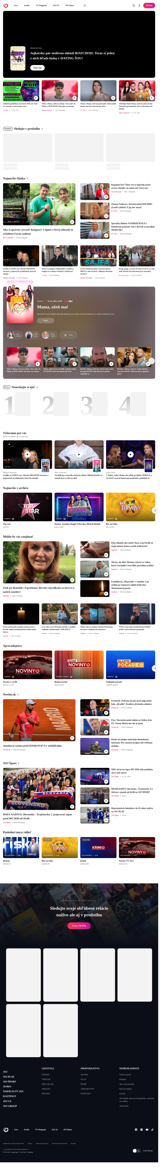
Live (16, 5)
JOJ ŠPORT (11, 1083)
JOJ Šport (69, 5)
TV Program (41, 5)
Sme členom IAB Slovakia (59, 1150)
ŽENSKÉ (45, 1075)
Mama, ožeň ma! (52, 307)
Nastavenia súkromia (42, 1150)
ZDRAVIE (46, 1089)
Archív (27, 5)
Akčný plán (123, 1106)
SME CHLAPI (47, 1084)
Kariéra (122, 1094)
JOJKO (8, 1089)
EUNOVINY (86, 1094)
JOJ (5, 1072)
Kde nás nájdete (125, 1089)
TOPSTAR (46, 1079)
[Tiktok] (152, 1136)
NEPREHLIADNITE (129, 1068)
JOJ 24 (56, 5)
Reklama (122, 1079)
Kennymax (15, 1159)
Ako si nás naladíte (126, 1084)
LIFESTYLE (48, 1068)
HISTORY (46, 1094)
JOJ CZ (8, 1106)
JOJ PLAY (10, 1078)
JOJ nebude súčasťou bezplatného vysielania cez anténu (136, 1099)
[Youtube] (147, 1136)
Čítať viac (37, 68)
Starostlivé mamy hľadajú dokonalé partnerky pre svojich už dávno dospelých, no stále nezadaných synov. (76, 314)
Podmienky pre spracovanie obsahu (13, 1150)
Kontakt (73, 1150)
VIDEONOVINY (87, 1089)
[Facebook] (136, 1136)
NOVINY (84, 1075)
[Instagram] (141, 1136)
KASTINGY (11, 1101)
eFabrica (30, 1159)
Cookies (29, 1150)
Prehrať (79, 925)
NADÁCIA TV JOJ (15, 1095)
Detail (45, 320)
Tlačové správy (125, 1075)
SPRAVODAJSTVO (90, 1068)
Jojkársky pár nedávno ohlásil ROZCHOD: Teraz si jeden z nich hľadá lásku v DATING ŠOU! (72, 55)
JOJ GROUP (11, 1112)
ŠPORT (84, 1084)
